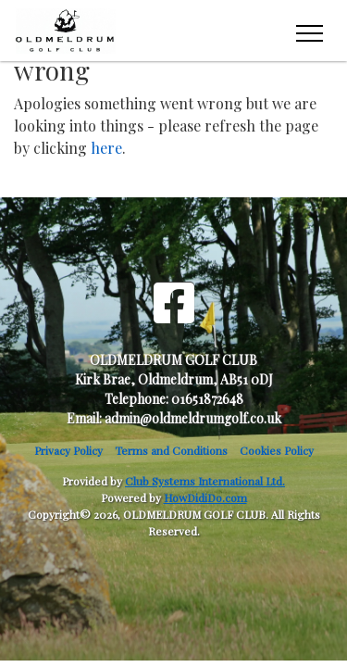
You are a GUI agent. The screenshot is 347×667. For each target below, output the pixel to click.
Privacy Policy (68, 450)
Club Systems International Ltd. (205, 480)
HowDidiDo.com (205, 497)
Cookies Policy (277, 450)
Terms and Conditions (171, 450)
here (106, 147)
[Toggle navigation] (308, 30)
